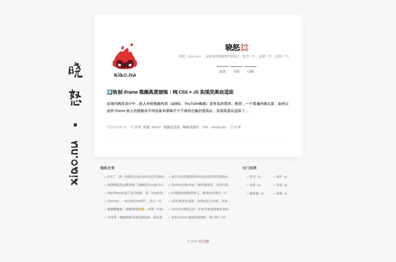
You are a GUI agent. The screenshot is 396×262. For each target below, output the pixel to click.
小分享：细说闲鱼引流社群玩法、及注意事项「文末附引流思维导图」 (154, 217)
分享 (137, 127)
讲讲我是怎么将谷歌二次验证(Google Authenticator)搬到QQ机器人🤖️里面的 (158, 185)
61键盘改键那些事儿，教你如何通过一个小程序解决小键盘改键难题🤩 (219, 193)
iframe (156, 127)
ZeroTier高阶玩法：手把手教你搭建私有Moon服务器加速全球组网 (216, 209)
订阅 (250, 72)
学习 (255, 177)
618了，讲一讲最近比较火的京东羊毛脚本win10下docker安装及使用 (153, 177)
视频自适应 (172, 127)
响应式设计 (191, 127)
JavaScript (218, 127)
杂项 (282, 193)
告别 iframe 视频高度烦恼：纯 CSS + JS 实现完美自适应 (173, 92)
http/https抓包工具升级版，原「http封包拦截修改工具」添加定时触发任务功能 (161, 193)
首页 (222, 72)
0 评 (238, 127)
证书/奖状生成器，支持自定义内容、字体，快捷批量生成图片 (213, 201)
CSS (205, 127)
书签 (236, 72)
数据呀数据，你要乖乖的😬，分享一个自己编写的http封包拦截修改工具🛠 (158, 209)
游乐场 (256, 193)
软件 (282, 177)
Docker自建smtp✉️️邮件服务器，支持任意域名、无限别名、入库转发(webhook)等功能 (229, 185)
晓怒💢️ (237, 47)
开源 (146, 127)
